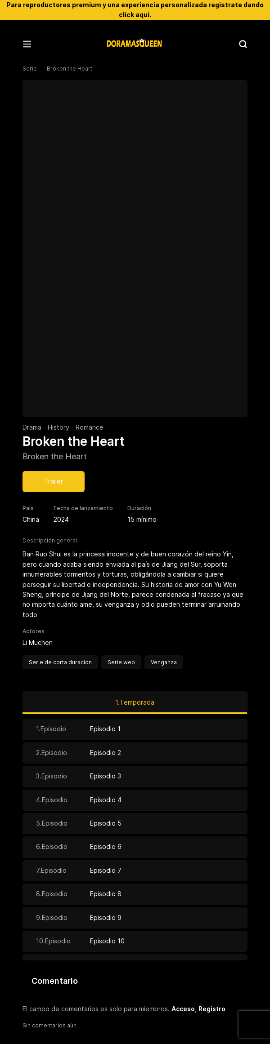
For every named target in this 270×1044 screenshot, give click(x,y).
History (58, 427)
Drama (31, 427)
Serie (29, 68)
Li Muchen (37, 642)
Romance (90, 427)
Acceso (183, 1009)
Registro (211, 1009)
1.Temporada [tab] (134, 702)
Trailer (53, 481)
